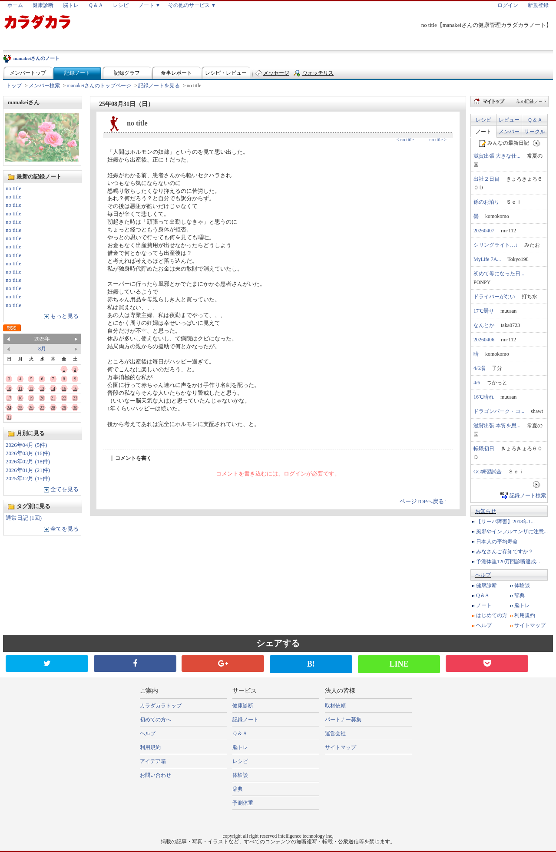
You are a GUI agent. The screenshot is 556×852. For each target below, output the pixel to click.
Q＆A (482, 595)
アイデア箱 (153, 761)
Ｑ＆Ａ (95, 5)
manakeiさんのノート (36, 58)
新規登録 (538, 5)
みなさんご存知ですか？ (504, 551)
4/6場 (479, 368)
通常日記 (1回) (24, 518)
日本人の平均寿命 (497, 541)
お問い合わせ (155, 775)
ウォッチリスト (318, 75)
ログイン (507, 5)
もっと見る (64, 316)
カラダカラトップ (161, 706)
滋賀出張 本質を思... (496, 426)
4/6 (476, 383)
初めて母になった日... (498, 274)
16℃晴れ (483, 397)
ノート (483, 132)
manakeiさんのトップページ (99, 86)
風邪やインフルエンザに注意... (512, 531)
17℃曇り (483, 311)
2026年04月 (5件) (26, 445)
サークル (534, 132)
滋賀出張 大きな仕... (496, 156)
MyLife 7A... (487, 259)
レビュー (509, 120)
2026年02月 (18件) (28, 462)
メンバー (509, 132)
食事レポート (176, 73)
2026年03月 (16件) (28, 453)
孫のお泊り (486, 202)
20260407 (483, 231)
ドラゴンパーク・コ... (498, 411)
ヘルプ (483, 575)
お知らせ (485, 511)
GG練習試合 (487, 472)
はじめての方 (491, 615)
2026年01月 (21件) (28, 470)
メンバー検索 (44, 86)
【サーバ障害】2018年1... (505, 521)
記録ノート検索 (528, 495)
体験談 (522, 585)
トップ (14, 86)
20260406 (483, 340)
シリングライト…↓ (495, 245)
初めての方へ (155, 720)
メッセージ (276, 73)
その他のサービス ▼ (192, 5)
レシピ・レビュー (226, 73)
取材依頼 (335, 706)
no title (13, 188)
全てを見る (64, 489)
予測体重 (242, 803)
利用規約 (524, 615)
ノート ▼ (150, 5)
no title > (438, 139)
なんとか (483, 325)
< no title (405, 139)
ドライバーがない (494, 297)
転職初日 (483, 449)
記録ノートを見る (159, 86)
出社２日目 (486, 179)
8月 (42, 349)
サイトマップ (530, 625)
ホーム (15, 5)
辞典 (519, 595)
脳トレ (71, 5)
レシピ (121, 5)
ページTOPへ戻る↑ (423, 502)
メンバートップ (28, 73)
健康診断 (43, 5)
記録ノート (77, 73)
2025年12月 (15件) (28, 479)
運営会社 (335, 733)
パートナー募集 (343, 720)
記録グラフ (127, 73)
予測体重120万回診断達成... (508, 561)
